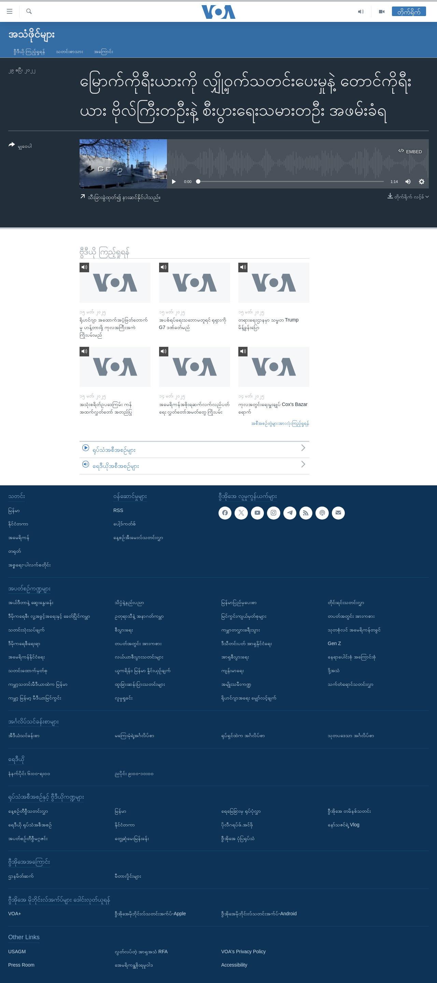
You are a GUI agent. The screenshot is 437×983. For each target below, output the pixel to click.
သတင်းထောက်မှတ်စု (27, 670)
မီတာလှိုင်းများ (128, 876)
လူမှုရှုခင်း (123, 697)
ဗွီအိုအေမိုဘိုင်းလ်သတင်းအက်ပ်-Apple (150, 913)
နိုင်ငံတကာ (18, 523)
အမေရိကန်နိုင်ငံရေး (26, 656)
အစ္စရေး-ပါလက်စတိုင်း (29, 564)
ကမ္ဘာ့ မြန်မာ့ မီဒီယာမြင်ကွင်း (34, 697)
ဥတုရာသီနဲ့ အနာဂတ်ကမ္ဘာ (139, 616)
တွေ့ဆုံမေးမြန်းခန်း (132, 838)
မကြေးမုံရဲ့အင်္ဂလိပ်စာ (134, 735)
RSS (118, 510)
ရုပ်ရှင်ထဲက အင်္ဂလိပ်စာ (243, 735)
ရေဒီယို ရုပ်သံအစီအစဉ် (30, 824)
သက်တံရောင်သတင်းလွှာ (350, 684)
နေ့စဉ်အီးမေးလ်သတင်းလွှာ (138, 537)
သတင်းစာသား (69, 51)
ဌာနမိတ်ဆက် (21, 876)
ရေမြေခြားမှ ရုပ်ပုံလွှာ (241, 811)
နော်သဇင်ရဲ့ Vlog (344, 824)
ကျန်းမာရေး (232, 670)
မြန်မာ (14, 510)
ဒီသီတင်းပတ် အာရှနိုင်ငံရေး (246, 643)
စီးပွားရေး (124, 629)
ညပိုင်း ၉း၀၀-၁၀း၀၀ (134, 773)
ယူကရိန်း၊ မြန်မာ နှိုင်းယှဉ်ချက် (143, 670)
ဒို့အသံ (334, 670)
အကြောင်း (103, 51)
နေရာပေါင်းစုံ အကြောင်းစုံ (352, 656)
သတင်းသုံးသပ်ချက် (26, 629)
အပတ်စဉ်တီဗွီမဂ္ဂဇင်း (27, 838)
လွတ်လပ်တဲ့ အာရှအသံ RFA (141, 951)
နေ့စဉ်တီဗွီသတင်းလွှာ (28, 811)
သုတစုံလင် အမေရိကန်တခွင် (354, 629)
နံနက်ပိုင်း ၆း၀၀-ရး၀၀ (29, 773)
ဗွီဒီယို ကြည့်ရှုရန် (29, 51)
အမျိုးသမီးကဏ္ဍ (236, 684)
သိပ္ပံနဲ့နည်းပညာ (129, 602)
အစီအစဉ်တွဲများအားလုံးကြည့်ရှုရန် (280, 423)
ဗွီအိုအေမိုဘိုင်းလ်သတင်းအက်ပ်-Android (259, 913)
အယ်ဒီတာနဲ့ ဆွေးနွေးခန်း (30, 602)
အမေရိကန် (18, 537)
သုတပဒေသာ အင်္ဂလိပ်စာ (351, 735)
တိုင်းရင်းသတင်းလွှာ (346, 602)
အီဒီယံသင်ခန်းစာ (24, 735)
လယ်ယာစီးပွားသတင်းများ (139, 656)
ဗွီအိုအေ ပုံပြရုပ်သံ (238, 838)
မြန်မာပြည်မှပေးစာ (239, 602)
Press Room (21, 965)
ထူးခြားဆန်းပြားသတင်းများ (140, 684)
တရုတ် (14, 551)
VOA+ (14, 913)
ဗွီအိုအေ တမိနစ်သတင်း (349, 811)
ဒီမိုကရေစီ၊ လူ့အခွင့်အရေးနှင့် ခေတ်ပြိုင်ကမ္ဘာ (49, 616)
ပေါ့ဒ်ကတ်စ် (124, 523)
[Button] (20, 146)
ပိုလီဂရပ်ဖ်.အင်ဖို (237, 824)
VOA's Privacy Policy (243, 951)
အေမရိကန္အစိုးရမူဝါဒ (134, 965)
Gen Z (334, 643)
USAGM (17, 951)
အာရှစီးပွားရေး (235, 656)
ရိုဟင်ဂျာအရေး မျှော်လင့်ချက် (249, 697)
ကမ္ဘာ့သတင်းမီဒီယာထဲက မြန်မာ (38, 684)
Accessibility (234, 965)
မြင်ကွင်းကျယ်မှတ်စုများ (243, 616)
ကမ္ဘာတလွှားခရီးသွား (240, 629)
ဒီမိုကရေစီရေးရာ (24, 643)
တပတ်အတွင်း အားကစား (138, 643)
